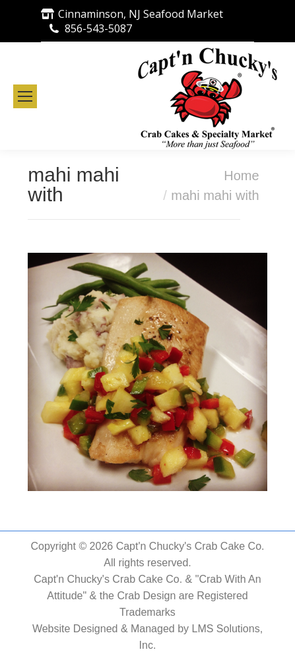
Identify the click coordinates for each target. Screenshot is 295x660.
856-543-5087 (98, 28)
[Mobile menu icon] (25, 96)
